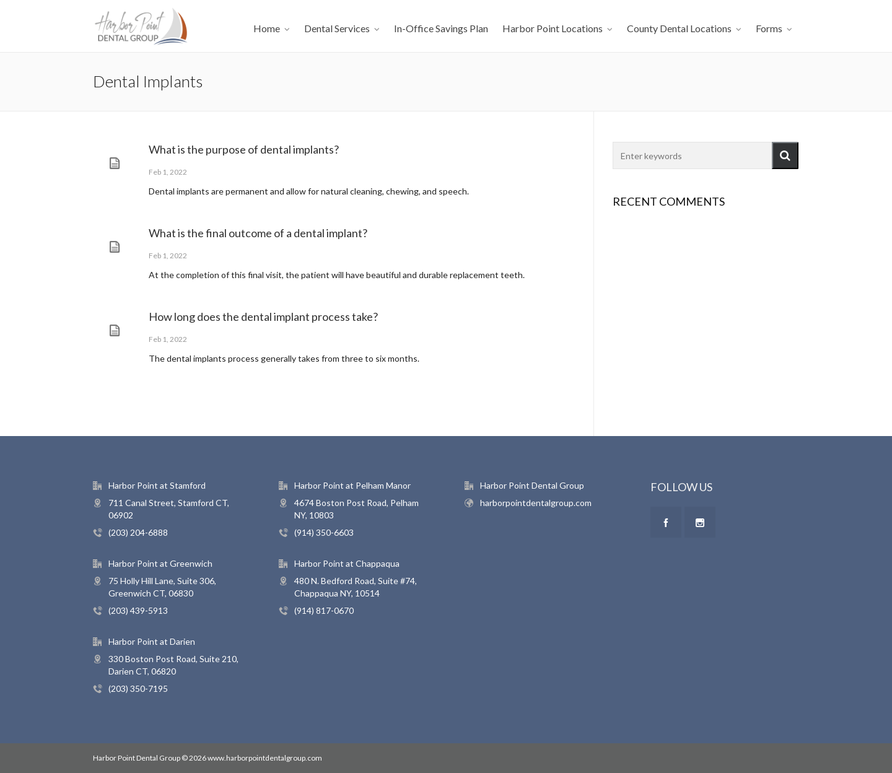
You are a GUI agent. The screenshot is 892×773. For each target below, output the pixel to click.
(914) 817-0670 (324, 610)
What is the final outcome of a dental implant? (258, 233)
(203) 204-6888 (138, 532)
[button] (785, 155)
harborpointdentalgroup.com (536, 502)
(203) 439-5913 (138, 610)
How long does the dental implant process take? (263, 316)
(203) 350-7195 (138, 688)
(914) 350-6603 (324, 532)
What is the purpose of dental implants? (244, 149)
